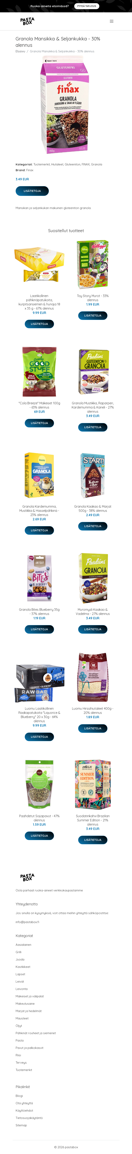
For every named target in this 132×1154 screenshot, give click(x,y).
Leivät (20, 981)
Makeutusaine (25, 1003)
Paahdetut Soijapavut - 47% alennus (39, 818)
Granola (96, 164)
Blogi (19, 1096)
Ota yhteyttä (24, 1103)
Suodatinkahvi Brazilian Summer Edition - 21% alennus (93, 820)
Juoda (20, 959)
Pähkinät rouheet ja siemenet (36, 1033)
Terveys (21, 1062)
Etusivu (20, 51)
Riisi (18, 1055)
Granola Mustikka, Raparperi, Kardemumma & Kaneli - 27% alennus (93, 407)
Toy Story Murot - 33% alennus (93, 298)
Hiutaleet (57, 164)
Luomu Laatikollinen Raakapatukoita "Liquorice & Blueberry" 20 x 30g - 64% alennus (39, 714)
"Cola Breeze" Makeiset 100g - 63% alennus (39, 405)
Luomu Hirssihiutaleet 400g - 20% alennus (92, 710)
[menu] (112, 21)
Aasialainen (23, 945)
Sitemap (21, 1125)
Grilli (18, 952)
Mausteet (22, 1018)
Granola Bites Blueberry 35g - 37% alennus (39, 612)
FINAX (86, 164)
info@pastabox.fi (27, 922)
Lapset (20, 974)
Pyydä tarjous (86, 6)
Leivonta (22, 989)
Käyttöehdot (24, 1110)
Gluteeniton (72, 164)
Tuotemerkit (41, 164)
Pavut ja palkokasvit (29, 1048)
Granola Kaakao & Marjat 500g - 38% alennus (92, 508)
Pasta (20, 1040)
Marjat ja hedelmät (29, 1011)
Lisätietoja (32, 191)
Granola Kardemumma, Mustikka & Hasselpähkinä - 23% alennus (39, 510)
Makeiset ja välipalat (30, 996)
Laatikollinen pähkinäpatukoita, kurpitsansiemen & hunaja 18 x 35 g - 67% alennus (39, 302)
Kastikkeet (23, 967)
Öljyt (19, 1026)
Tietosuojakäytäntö (29, 1118)
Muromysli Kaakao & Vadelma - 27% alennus (93, 612)
